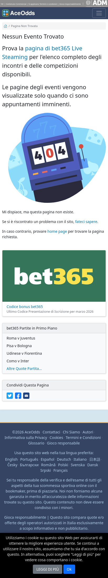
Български (29, 464)
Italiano (80, 459)
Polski (63, 464)
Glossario (36, 443)
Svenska (78, 464)
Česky (12, 464)
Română (48, 464)
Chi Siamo (71, 431)
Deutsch (64, 459)
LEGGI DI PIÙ (47, 569)
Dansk (92, 464)
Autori (88, 431)
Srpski (45, 470)
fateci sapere (86, 221)
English (11, 459)
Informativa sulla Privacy (26, 437)
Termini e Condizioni (83, 437)
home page (57, 231)
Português (29, 459)
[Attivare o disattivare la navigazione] (99, 13)
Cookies (56, 437)
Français (60, 470)
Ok (69, 569)
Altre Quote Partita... (24, 368)
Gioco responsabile (63, 443)
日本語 (94, 459)
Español (47, 459)
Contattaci (51, 431)
